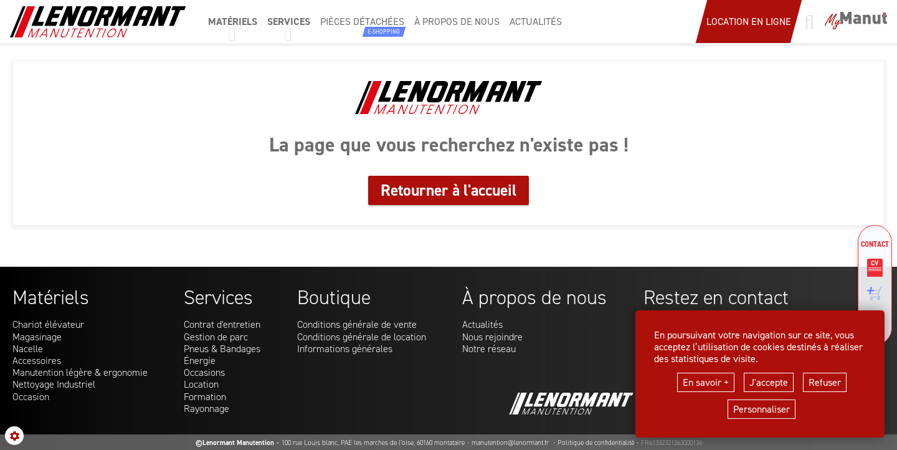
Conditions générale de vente (357, 324)
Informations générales (344, 349)
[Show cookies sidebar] (14, 435)
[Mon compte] (856, 22)
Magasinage (37, 337)
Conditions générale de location (361, 337)
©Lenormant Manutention (235, 442)
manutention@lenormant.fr (511, 442)
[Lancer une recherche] (809, 22)
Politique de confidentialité (596, 442)
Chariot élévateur (48, 324)
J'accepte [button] (768, 382)
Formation (205, 397)
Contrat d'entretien (222, 324)
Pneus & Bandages (222, 349)
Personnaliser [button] (761, 409)
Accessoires (36, 360)
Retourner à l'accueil (448, 190)
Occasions (204, 372)
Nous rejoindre (492, 337)
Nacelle (27, 349)
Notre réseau (489, 349)
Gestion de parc (216, 337)
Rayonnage (206, 408)
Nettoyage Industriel (53, 384)
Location (201, 384)
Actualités (482, 324)
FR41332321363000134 (671, 442)
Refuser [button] (825, 382)
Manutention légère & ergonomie (80, 372)
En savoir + (706, 382)
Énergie (200, 360)
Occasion (30, 397)
